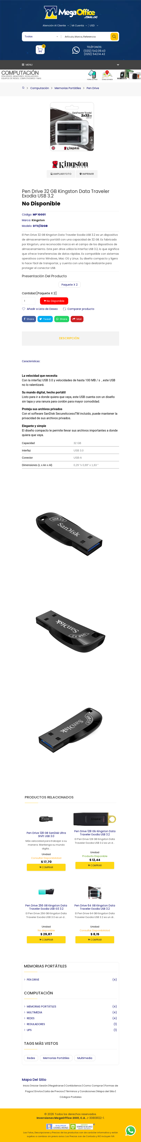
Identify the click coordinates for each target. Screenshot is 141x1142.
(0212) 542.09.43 (94, 50)
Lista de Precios (54, 1091)
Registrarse (56, 1085)
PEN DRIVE (33, 979)
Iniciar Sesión (39, 1085)
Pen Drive (93, 88)
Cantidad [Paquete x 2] (39, 293)
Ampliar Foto (60, 174)
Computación (39, 88)
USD (94, 25)
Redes (31, 1058)
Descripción (69, 338)
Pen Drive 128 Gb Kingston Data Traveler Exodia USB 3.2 (94, 832)
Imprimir (87, 174)
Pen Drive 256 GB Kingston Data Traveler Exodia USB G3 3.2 (46, 907)
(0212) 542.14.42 (94, 54)
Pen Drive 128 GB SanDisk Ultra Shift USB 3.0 (46, 834)
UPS (29, 1030)
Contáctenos (73, 1085)
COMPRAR (46, 867)
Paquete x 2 (70, 285)
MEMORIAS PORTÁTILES (41, 1006)
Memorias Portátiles (68, 88)
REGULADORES (36, 1024)
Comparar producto (80, 308)
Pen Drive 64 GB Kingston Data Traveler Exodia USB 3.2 (95, 907)
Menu (27, 65)
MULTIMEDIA (34, 1012)
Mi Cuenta (79, 25)
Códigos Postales (71, 1097)
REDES (30, 1018)
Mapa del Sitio (106, 1091)
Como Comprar (93, 1085)
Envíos (39, 1091)
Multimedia (84, 1058)
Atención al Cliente (56, 25)
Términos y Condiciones (80, 1091)
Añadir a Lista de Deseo (42, 308)
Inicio (26, 1085)
